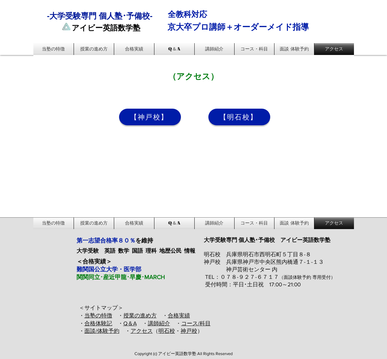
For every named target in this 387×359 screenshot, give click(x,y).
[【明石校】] (239, 117)
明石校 (166, 331)
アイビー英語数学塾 (106, 28)
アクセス (142, 331)
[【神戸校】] (150, 117)
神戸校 (189, 331)
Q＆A (130, 323)
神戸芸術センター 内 (251, 269)
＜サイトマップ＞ (101, 307)
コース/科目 (196, 323)
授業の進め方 (140, 315)
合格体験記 (98, 323)
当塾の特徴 (98, 315)
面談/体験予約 (101, 331)
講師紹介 (159, 323)
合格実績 (179, 315)
